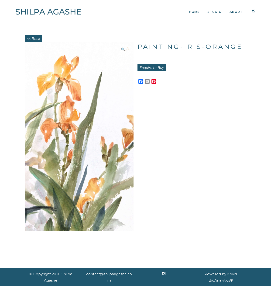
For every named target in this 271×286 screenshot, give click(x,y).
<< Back (33, 39)
